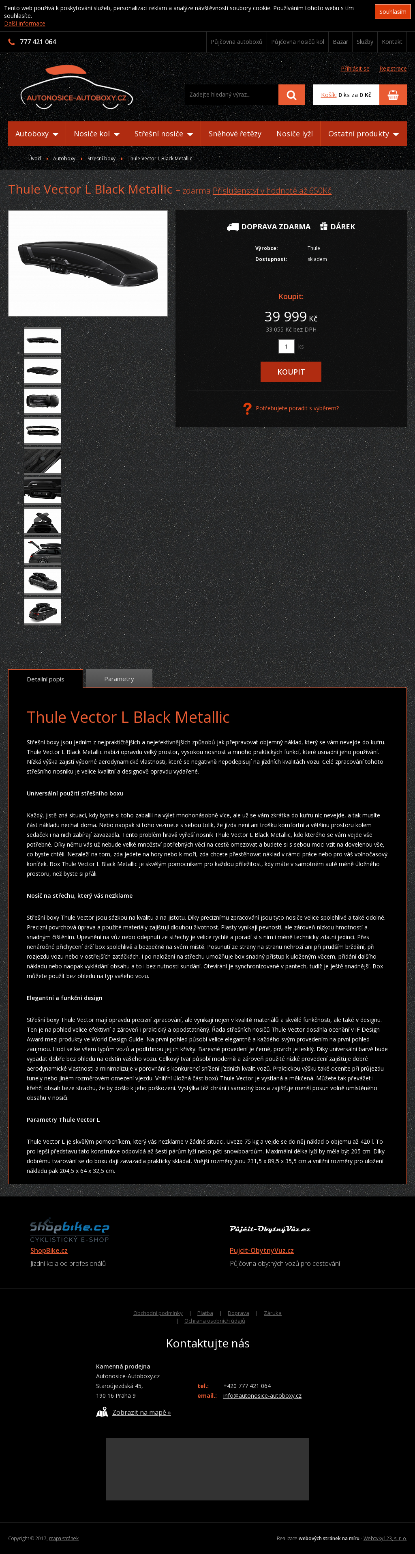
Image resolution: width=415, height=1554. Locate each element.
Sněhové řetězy (235, 133)
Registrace (393, 68)
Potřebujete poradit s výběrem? (291, 409)
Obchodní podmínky (158, 1313)
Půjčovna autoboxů (237, 41)
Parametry (119, 679)
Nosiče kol (97, 133)
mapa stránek (64, 1538)
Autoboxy (36, 133)
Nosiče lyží (294, 133)
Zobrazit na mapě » (133, 1412)
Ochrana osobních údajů (214, 1320)
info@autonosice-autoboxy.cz (262, 1395)
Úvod (34, 158)
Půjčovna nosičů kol (297, 41)
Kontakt (392, 41)
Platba (205, 1313)
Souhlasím (392, 11)
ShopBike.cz (49, 1250)
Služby (365, 41)
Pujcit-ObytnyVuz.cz (262, 1250)
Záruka (273, 1313)
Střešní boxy (102, 158)
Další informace (24, 23)
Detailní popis (45, 679)
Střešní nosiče (164, 133)
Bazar (340, 41)
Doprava (238, 1313)
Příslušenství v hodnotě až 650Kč (272, 190)
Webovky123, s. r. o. (385, 1538)
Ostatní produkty (363, 133)
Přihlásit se (355, 68)
